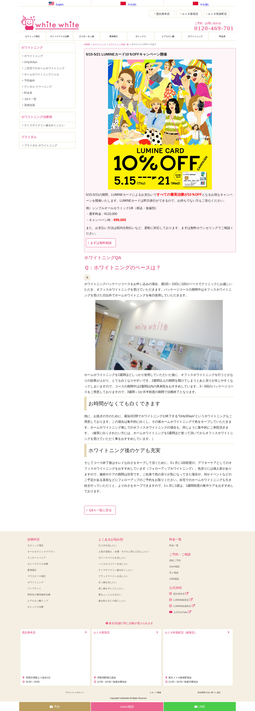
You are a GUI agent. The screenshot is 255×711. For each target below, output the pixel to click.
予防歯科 (29, 80)
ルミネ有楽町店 (216, 13)
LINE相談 (174, 579)
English (55, 3)
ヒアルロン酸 (168, 36)
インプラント (34, 588)
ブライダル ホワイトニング (40, 145)
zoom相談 (174, 566)
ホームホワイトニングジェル (41, 74)
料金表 (222, 36)
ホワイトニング (195, 36)
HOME (87, 44)
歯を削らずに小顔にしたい (112, 600)
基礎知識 (29, 105)
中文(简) (127, 3)
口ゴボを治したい (107, 545)
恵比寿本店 (162, 13)
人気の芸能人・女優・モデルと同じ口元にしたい (123, 551)
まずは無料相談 (101, 242)
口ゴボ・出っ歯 (86, 36)
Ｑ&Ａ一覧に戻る (100, 510)
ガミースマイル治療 (59, 36)
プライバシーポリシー (74, 692)
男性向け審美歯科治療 (38, 594)
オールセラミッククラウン (41, 551)
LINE (199, 706)
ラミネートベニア (36, 557)
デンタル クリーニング (38, 86)
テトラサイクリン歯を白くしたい (44, 125)
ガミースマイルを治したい (112, 557)
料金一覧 (173, 545)
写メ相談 (173, 572)
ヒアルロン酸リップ (37, 600)
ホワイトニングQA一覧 (119, 44)
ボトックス (140, 36)
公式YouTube (180, 612)
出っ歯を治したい (107, 582)
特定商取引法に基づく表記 (209, 692)
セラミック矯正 (32, 36)
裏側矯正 (113, 36)
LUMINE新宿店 (180, 599)
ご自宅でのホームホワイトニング (44, 68)
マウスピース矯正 (36, 576)
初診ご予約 (175, 560)
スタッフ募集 (155, 692)
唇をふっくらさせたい (109, 594)
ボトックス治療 (35, 607)
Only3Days (30, 62)
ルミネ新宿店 (189, 13)
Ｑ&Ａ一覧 (30, 98)
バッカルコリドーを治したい (113, 564)
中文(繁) (200, 3)
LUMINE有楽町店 (182, 605)
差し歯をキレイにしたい (111, 588)
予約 (55, 706)
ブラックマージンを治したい (113, 576)
